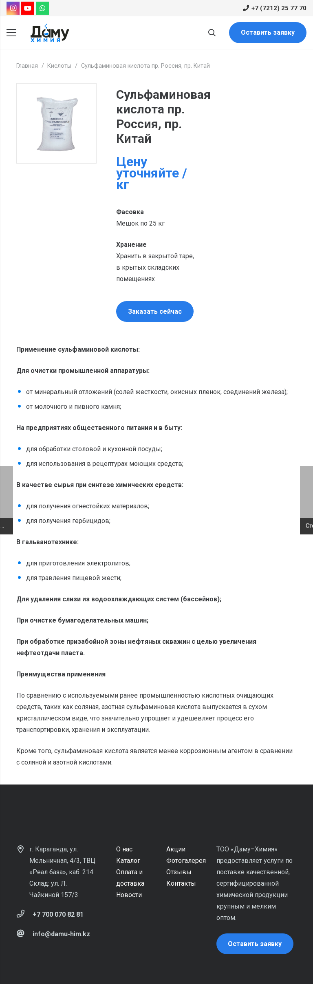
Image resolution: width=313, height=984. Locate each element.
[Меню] (11, 32)
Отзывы (179, 872)
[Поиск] (212, 33)
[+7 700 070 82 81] (24, 914)
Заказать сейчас (155, 311)
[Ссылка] (50, 33)
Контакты (181, 883)
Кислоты (59, 65)
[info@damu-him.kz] (24, 934)
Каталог (128, 860)
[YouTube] (27, 8)
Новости (129, 895)
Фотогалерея (186, 860)
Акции (175, 849)
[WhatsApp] (42, 8)
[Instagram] (13, 8)
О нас (124, 849)
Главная (27, 65)
